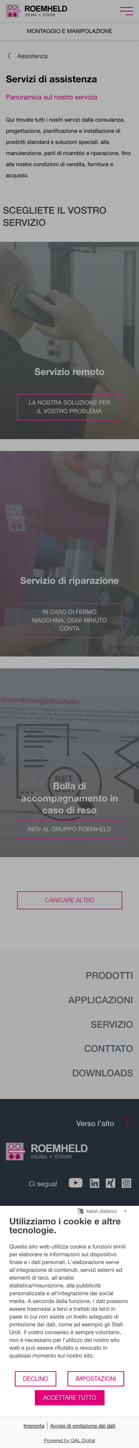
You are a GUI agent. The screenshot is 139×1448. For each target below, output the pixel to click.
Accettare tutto (69, 1397)
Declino (35, 1378)
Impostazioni (96, 1378)
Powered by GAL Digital (69, 1440)
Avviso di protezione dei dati (82, 1425)
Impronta (33, 1425)
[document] (69, 1293)
